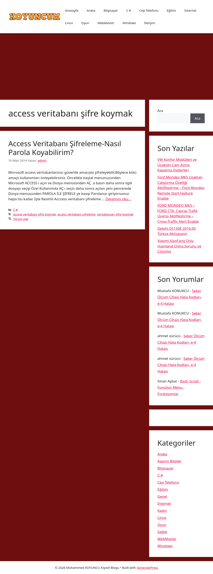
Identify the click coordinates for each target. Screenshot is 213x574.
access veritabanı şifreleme (76, 214)
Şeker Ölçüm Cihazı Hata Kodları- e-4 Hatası (179, 297)
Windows (129, 23)
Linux (69, 23)
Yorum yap (20, 219)
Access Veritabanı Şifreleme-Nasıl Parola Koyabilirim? (64, 148)
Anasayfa (71, 10)
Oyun (85, 23)
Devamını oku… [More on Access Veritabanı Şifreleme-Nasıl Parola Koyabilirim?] (118, 199)
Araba (91, 10)
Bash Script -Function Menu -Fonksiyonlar (179, 387)
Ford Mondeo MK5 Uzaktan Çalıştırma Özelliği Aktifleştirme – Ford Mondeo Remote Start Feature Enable (180, 188)
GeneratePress (147, 567)
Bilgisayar (111, 10)
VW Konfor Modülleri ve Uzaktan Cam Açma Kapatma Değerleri (177, 164)
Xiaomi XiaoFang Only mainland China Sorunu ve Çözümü (179, 246)
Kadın (162, 510)
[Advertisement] (106, 64)
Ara (160, 110)
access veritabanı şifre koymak (34, 214)
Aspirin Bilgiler (169, 461)
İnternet (190, 10)
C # (128, 10)
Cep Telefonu (149, 10)
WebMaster (106, 23)
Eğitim (171, 10)
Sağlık (162, 531)
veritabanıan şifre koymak (115, 214)
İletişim (149, 23)
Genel (162, 496)
